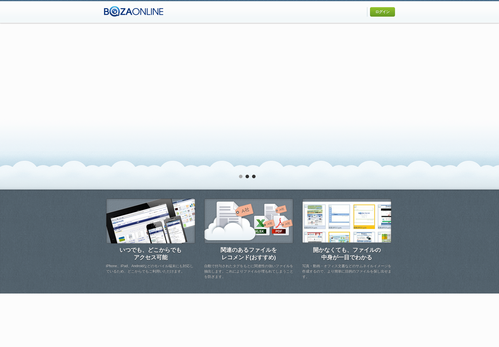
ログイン (382, 12)
